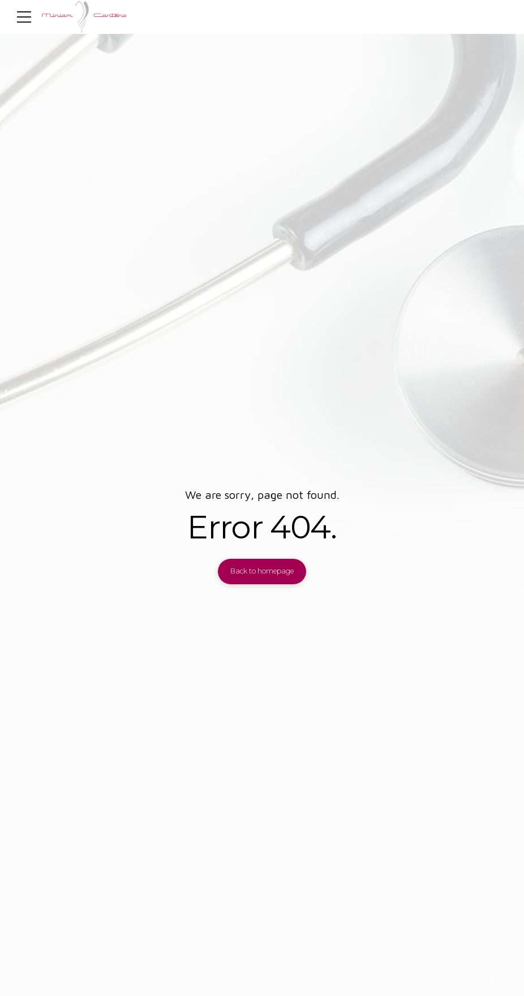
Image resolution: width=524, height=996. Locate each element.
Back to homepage (262, 571)
